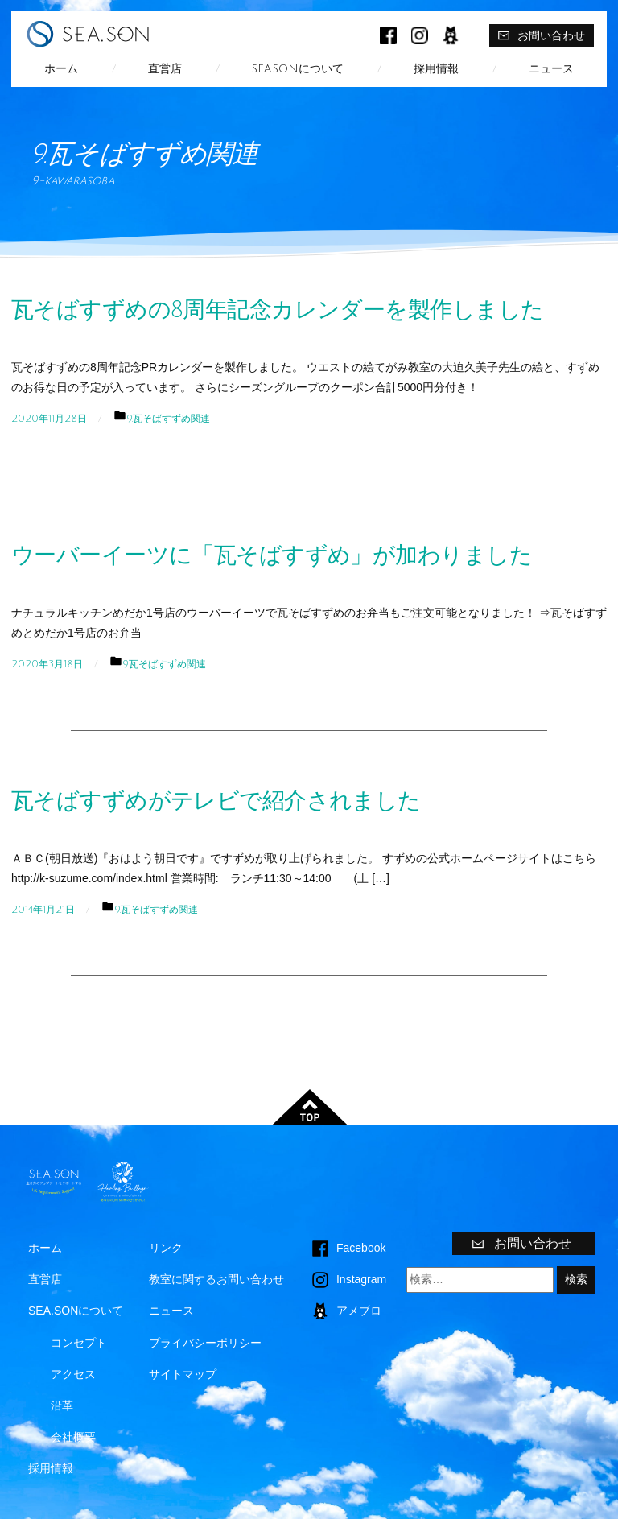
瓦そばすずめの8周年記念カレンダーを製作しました (277, 310)
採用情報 (436, 69)
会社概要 (73, 1436)
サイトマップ (182, 1374)
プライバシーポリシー (205, 1342)
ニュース (551, 69)
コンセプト (79, 1342)
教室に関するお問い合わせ (216, 1279)
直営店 (165, 69)
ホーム (61, 69)
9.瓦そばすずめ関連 (168, 418)
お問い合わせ (541, 35)
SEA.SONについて (298, 69)
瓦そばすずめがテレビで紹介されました (216, 801)
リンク (166, 1247)
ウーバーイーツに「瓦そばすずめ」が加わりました (271, 555)
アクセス (73, 1374)
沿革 (62, 1405)
